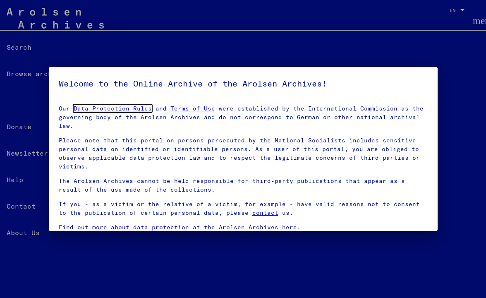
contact (265, 212)
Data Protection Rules (113, 108)
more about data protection (140, 227)
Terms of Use (192, 108)
